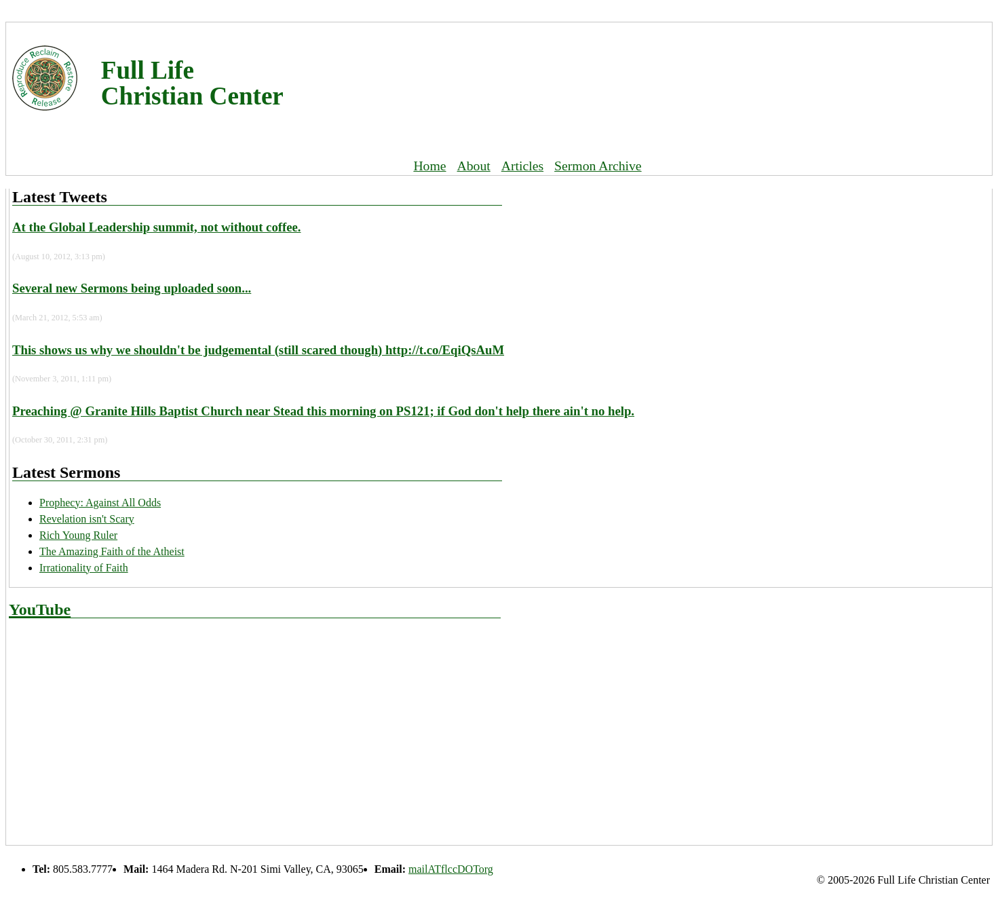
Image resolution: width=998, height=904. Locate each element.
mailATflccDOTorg (450, 869)
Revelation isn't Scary (86, 519)
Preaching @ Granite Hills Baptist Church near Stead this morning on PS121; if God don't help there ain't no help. (323, 411)
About (474, 165)
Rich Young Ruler (78, 535)
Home (429, 165)
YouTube (40, 609)
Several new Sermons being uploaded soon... (131, 288)
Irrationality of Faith (83, 567)
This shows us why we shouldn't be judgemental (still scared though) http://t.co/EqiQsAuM (258, 350)
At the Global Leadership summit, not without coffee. (156, 227)
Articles (522, 165)
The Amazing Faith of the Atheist (112, 551)
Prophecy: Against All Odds (100, 502)
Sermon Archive (598, 165)
